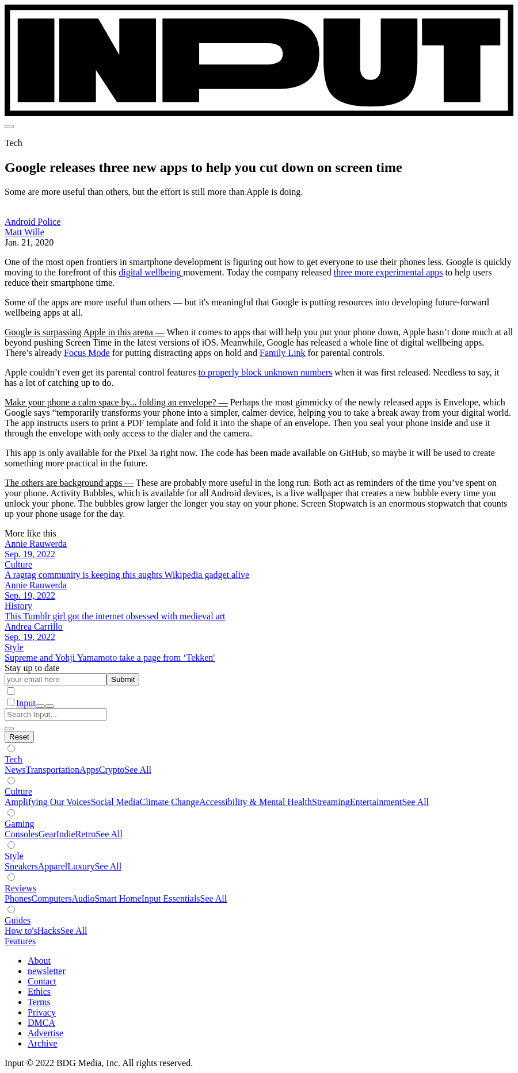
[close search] (9, 728)
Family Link (283, 353)
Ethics (39, 992)
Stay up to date (32, 668)
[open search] (40, 706)
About (39, 960)
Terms (39, 1002)
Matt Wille (24, 232)
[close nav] (49, 706)
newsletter (47, 971)
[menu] (9, 126)
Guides (18, 920)
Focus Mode (87, 353)
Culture (18, 791)
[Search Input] (55, 714)
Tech (13, 759)
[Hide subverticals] (19, 737)
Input (26, 703)
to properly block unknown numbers (265, 372)
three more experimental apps (388, 272)
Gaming (20, 824)
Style (14, 856)
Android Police (32, 222)
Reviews (20, 888)
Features (20, 941)
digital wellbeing (151, 272)
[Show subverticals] (11, 748)
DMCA (41, 1023)
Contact (42, 981)
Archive (43, 1043)
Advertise (45, 1033)
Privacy (42, 1012)
